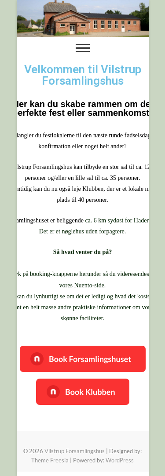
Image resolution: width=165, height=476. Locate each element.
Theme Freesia (50, 460)
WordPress (120, 460)
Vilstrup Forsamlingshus (74, 451)
